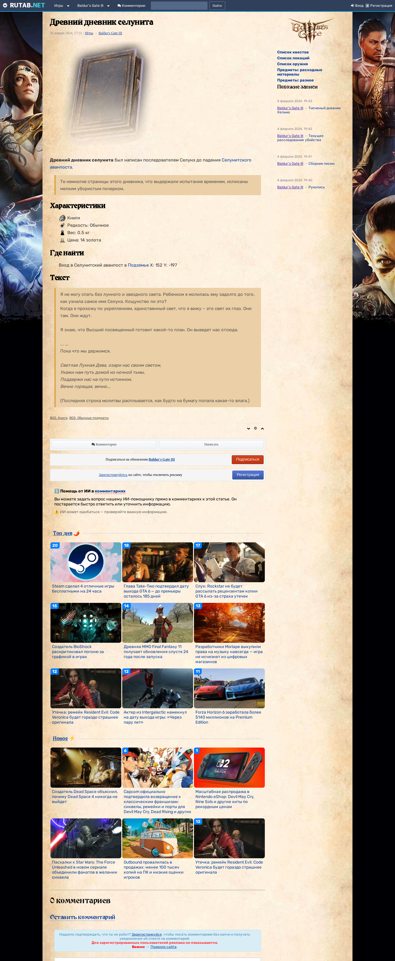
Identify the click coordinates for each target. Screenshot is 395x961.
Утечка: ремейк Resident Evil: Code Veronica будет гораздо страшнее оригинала (86, 717)
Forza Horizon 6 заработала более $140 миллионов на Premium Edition (228, 717)
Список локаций (293, 58)
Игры (58, 6)
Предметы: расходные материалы (299, 72)
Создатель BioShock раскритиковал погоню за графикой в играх (78, 651)
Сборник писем (321, 163)
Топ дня (62, 533)
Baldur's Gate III (90, 6)
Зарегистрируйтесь (113, 475)
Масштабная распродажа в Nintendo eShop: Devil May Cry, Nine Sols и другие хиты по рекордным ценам (224, 799)
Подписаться (247, 459)
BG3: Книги (59, 418)
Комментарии (131, 6)
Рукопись (317, 187)
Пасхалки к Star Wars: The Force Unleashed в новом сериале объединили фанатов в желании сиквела (84, 870)
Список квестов (293, 52)
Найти (217, 6)
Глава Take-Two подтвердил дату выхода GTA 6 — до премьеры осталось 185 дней (156, 591)
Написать (211, 444)
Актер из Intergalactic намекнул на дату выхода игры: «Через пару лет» (155, 717)
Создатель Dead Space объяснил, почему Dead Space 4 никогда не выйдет (85, 796)
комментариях (110, 491)
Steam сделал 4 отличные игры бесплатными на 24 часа (83, 589)
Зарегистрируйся (147, 934)
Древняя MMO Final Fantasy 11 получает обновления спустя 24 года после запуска (156, 651)
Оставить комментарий (82, 917)
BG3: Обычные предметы (89, 418)
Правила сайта (164, 947)
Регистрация (248, 474)
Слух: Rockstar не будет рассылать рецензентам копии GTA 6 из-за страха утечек (226, 591)
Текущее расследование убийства (300, 138)
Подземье (138, 265)
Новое (60, 738)
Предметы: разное (295, 80)
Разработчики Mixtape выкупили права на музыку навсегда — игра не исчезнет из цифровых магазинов (229, 654)
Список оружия (292, 64)
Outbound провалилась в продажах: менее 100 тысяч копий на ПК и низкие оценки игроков (154, 870)
